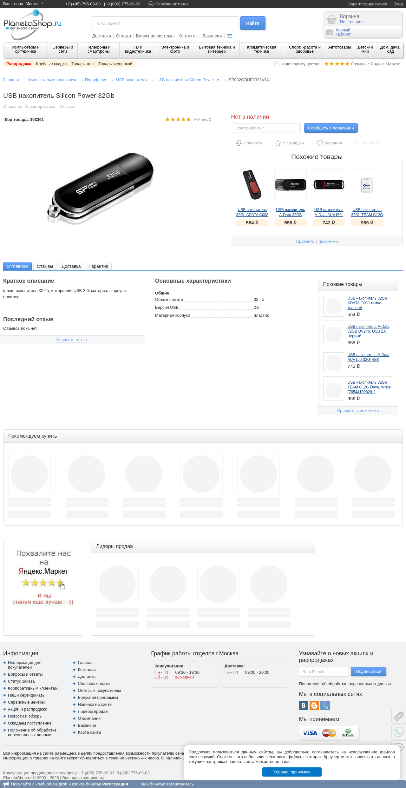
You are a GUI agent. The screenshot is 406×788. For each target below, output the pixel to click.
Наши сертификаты (26, 695)
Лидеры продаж (93, 711)
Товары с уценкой (115, 63)
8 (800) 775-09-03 (124, 4)
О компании (89, 718)
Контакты (187, 35)
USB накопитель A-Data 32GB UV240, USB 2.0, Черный (369, 331)
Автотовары (339, 47)
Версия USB (167, 307)
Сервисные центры (26, 702)
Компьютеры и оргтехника (26, 49)
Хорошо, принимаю (292, 772)
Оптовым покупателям (99, 690)
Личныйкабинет (338, 32)
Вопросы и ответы (25, 674)
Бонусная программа (98, 697)
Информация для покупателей (24, 665)
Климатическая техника (261, 49)
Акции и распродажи (27, 709)
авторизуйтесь (180, 784)
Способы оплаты (94, 683)
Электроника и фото (175, 49)
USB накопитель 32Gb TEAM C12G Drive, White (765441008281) (369, 387)
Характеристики (39, 106)
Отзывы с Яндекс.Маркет (375, 64)
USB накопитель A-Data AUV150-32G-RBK (328, 215)
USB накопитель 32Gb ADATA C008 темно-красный (252, 215)
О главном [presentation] (17, 266)
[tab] (17, 266)
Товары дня (82, 63)
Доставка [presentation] (71, 266)
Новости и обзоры (25, 716)
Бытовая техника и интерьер (217, 49)
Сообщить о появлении (331, 128)
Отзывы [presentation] (45, 266)
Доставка (101, 35)
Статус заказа (21, 681)
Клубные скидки (51, 63)
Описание (12, 106)
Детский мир (365, 49)
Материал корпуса (172, 315)
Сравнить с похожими (316, 241)
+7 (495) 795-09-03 (83, 4)
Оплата (123, 35)
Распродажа (18, 63)
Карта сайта (89, 732)
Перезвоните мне (172, 4)
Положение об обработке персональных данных (32, 732)
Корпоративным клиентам (33, 688)
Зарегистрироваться (367, 4)
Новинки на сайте (95, 704)
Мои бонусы (152, 784)
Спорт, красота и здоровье (305, 49)
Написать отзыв (71, 339)
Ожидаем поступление (30, 723)
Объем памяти (169, 299)
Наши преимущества (299, 64)
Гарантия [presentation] (98, 266)
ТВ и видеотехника (138, 49)
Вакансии (212, 35)
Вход (398, 4)
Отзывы (67, 106)
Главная (11, 79)
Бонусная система (155, 35)
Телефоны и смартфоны (98, 49)
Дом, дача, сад (390, 49)
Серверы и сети (62, 49)
